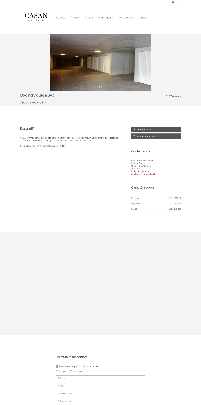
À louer (89, 17)
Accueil (60, 17)
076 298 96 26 (140, 171)
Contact (142, 17)
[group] (100, 62)
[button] (2, 62)
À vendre (75, 17)
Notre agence (106, 17)
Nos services (125, 17)
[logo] (36, 17)
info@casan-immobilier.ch (143, 174)
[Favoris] (173, 2)
